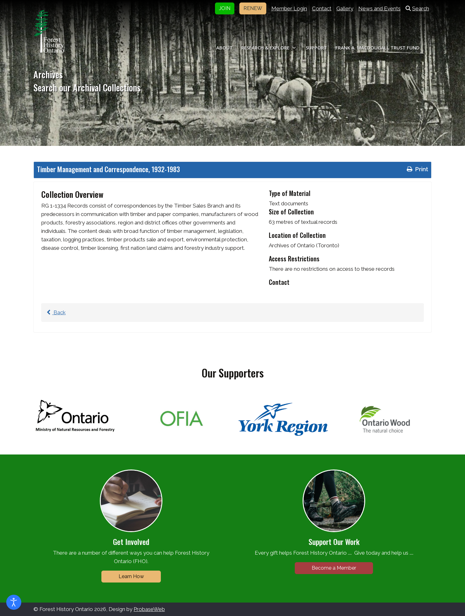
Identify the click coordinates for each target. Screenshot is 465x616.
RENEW (252, 8)
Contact (321, 8)
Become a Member (334, 568)
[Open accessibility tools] (13, 602)
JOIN (224, 8)
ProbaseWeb (149, 609)
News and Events (379, 8)
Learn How (131, 576)
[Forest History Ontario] (48, 31)
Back (55, 312)
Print (417, 169)
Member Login (289, 8)
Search (417, 8)
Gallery (344, 8)
